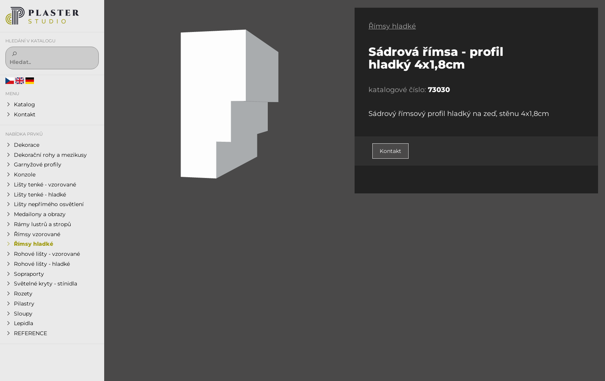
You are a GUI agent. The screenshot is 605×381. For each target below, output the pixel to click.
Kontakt (390, 151)
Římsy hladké (392, 26)
